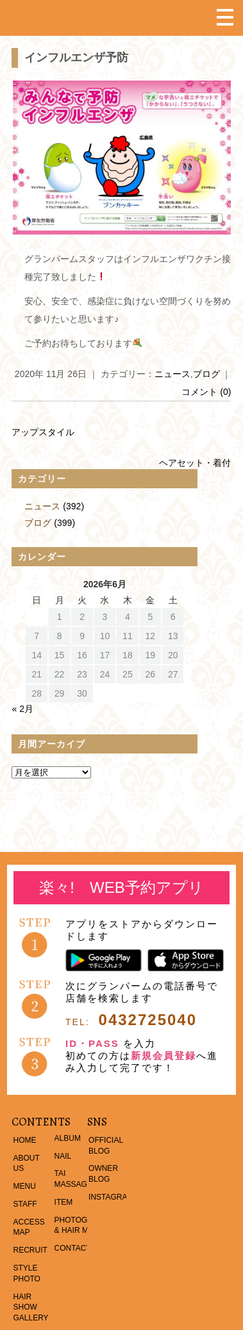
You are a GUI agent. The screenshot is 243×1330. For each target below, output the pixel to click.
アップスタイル (43, 432)
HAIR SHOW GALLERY (30, 1307)
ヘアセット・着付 (195, 463)
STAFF (25, 1204)
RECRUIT (30, 1250)
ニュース (172, 374)
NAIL (63, 1156)
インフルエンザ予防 (76, 57)
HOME (24, 1140)
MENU (24, 1186)
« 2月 (22, 709)
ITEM (63, 1202)
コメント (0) (206, 392)
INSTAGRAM (110, 1197)
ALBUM (67, 1138)
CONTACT (72, 1248)
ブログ (206, 374)
